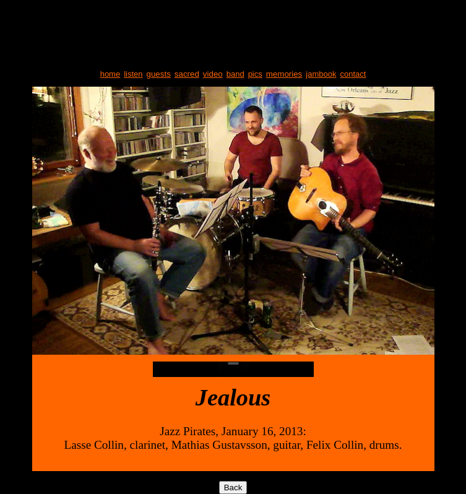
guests (159, 74)
